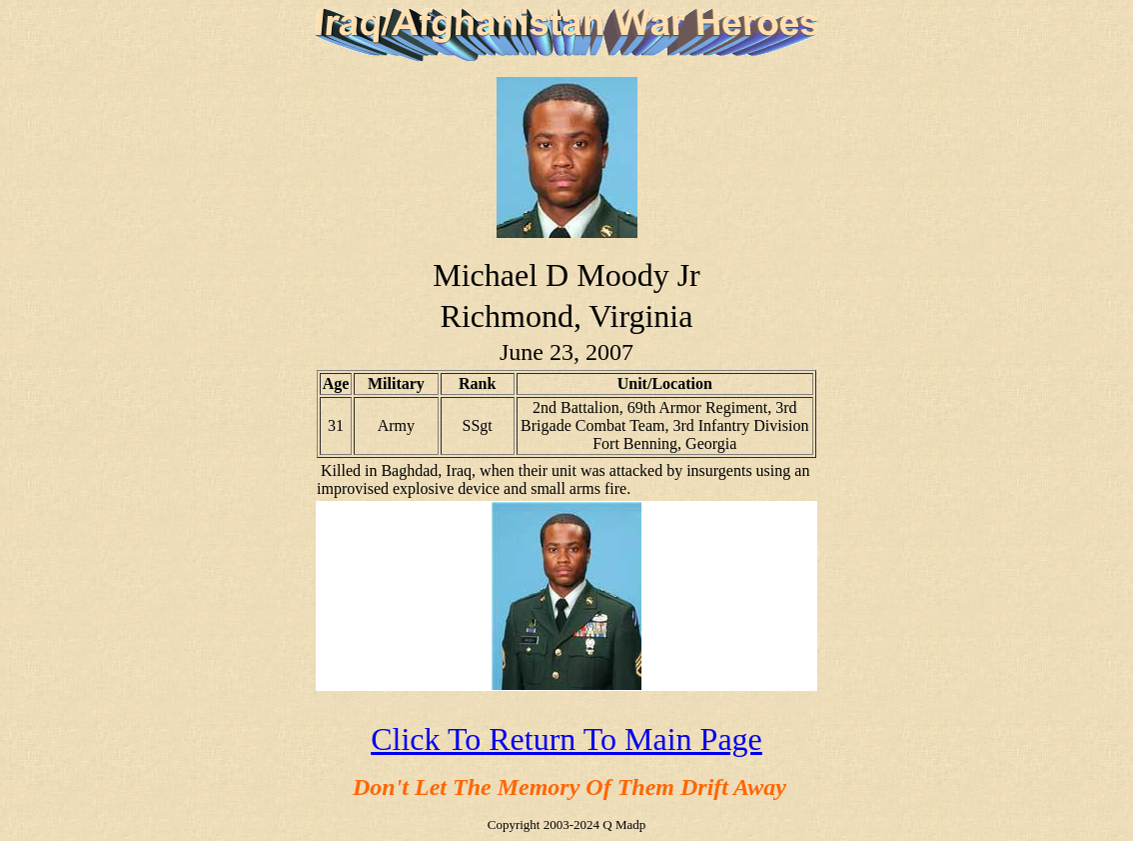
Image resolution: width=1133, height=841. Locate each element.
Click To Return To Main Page (566, 739)
